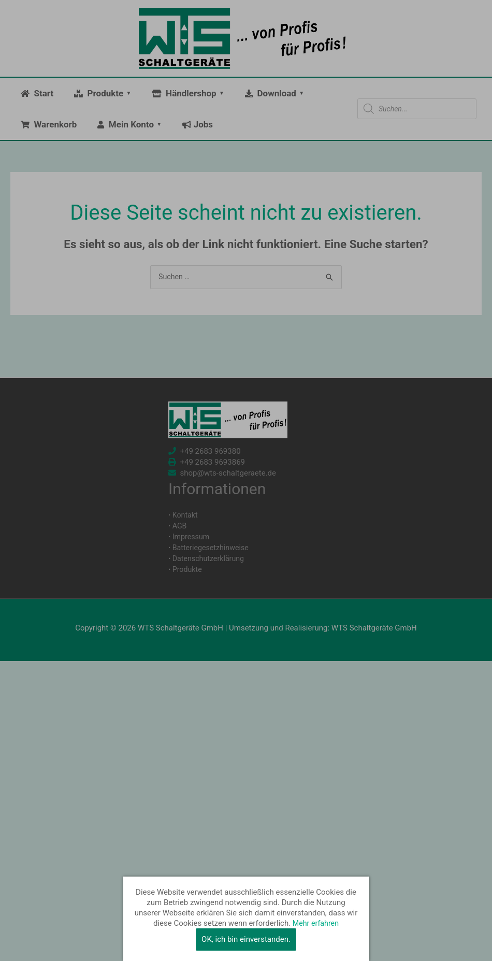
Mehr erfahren (315, 923)
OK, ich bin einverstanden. (246, 939)
